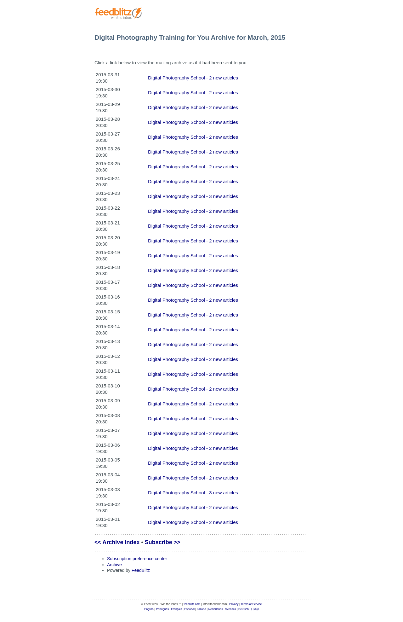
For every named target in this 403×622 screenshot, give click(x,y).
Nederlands (215, 609)
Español (189, 609)
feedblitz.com (192, 604)
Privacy (234, 604)
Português (162, 609)
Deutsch (243, 609)
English (149, 609)
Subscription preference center (137, 558)
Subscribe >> (162, 542)
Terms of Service (251, 604)
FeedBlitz (141, 570)
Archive (114, 564)
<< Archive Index (116, 542)
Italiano (201, 609)
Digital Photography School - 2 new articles (193, 77)
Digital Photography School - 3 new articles (193, 196)
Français (176, 609)
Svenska (230, 609)
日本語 (255, 609)
